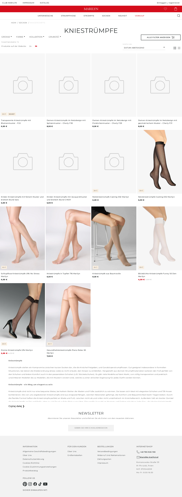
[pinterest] (25, 484)
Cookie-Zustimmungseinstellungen (39, 467)
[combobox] (144, 47)
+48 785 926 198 (145, 452)
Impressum (102, 463)
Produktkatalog (30, 471)
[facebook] (35, 484)
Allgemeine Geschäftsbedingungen (39, 451)
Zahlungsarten (104, 459)
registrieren (174, 3)
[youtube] (45, 484)
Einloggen (162, 3)
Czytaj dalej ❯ (16, 406)
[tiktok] (40, 484)
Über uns (27, 455)
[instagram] (30, 484)
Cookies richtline (31, 463)
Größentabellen (75, 455)
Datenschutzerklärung (33, 459)
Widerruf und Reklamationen (111, 455)
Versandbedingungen (107, 451)
